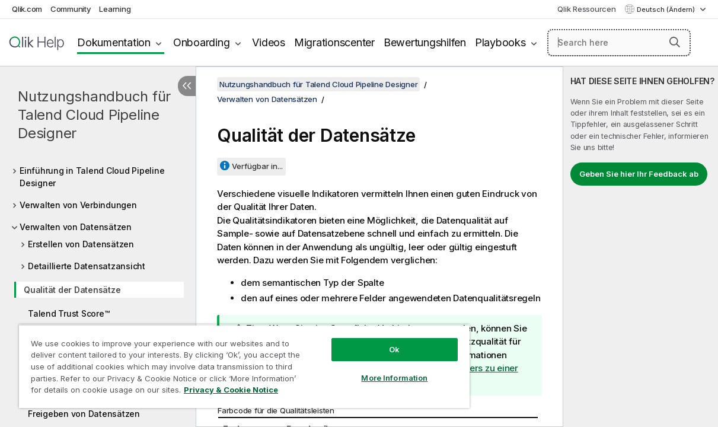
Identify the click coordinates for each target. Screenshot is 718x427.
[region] (227, 362)
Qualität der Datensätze (72, 290)
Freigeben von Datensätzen (84, 414)
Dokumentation (114, 42)
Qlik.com (27, 9)
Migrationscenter (334, 42)
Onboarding (201, 42)
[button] (675, 42)
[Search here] (619, 42)
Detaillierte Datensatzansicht (86, 266)
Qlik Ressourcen (586, 9)
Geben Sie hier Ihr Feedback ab (638, 174)
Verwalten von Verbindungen (78, 205)
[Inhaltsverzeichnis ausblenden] (187, 86)
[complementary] (640, 246)
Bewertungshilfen (425, 42)
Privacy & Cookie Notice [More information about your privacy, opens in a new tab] (100, 392)
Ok (365, 340)
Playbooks (500, 42)
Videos (268, 42)
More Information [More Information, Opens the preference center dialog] (366, 369)
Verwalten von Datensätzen (76, 227)
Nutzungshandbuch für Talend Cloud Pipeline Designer (94, 115)
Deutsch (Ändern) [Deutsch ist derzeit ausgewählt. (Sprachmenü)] (667, 9)
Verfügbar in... (257, 166)
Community (70, 9)
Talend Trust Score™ (68, 313)
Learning (114, 9)
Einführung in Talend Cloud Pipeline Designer (92, 176)
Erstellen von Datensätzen (81, 244)
